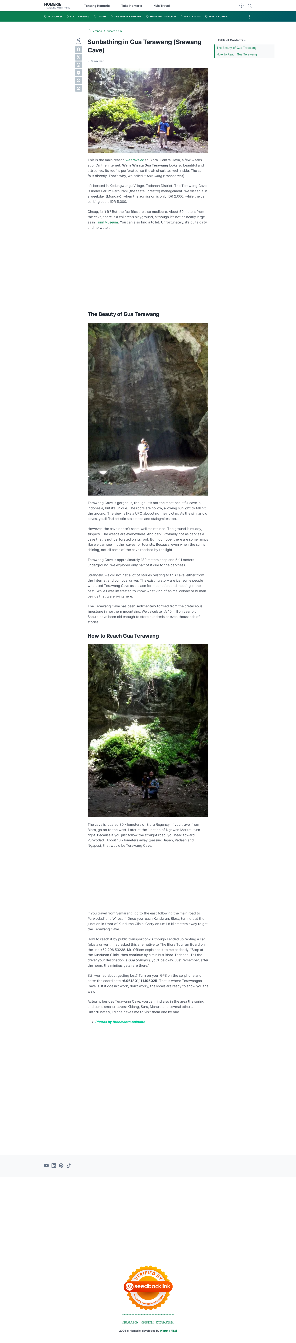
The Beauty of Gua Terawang (237, 48)
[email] (78, 88)
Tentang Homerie (97, 6)
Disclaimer (147, 1321)
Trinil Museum (107, 222)
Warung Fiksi (168, 1330)
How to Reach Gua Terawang (237, 54)
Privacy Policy (164, 1321)
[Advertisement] (244, 86)
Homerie (52, 4)
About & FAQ (130, 1321)
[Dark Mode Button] (241, 5)
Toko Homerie (131, 6)
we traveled (135, 160)
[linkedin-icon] (54, 1165)
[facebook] (78, 49)
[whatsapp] (78, 64)
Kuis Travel (161, 6)
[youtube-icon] (46, 1165)
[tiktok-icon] (68, 1165)
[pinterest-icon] (61, 1165)
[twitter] (78, 57)
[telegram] (78, 72)
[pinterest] (78, 80)
